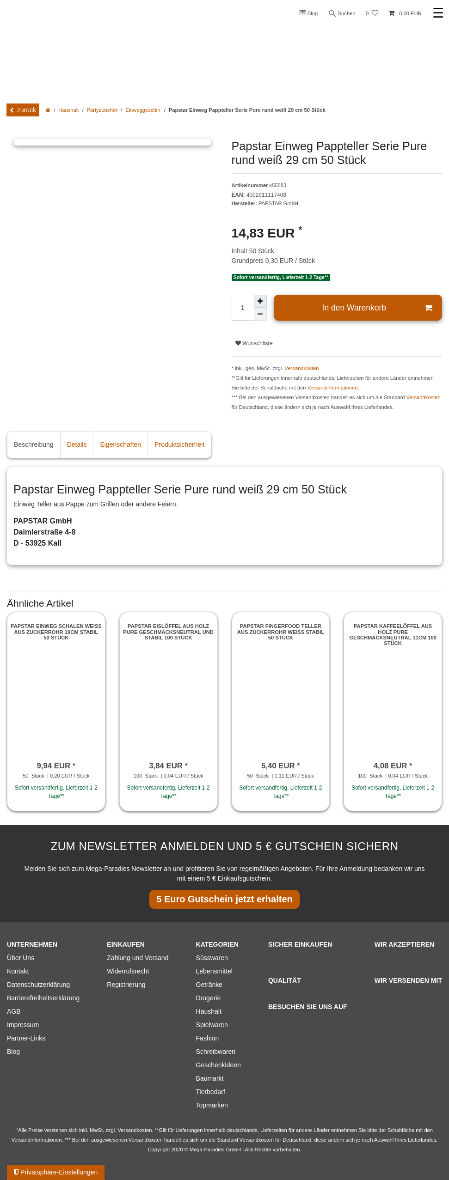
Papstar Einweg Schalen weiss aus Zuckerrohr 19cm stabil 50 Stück (56, 631)
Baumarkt (210, 1078)
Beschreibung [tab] (34, 444)
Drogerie (208, 998)
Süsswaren (212, 957)
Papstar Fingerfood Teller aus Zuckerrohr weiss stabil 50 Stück (280, 631)
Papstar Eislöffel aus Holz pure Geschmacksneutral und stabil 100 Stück (168, 631)
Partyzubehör (102, 110)
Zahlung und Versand (137, 957)
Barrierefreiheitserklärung (43, 998)
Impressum (23, 1024)
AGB (14, 1011)
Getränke (209, 984)
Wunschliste (254, 343)
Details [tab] (77, 444)
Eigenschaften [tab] (120, 444)
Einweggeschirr (142, 110)
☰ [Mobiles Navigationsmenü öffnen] (438, 13)
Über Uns (20, 957)
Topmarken (212, 1105)
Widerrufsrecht (128, 971)
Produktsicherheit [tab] (179, 444)
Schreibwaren (216, 1051)
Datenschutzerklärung (38, 984)
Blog (308, 13)
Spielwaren (212, 1024)
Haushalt (68, 110)
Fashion (207, 1038)
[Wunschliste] (372, 13)
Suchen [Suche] (342, 14)
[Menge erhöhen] (260, 301)
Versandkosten (302, 368)
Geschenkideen (218, 1065)
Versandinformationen (333, 387)
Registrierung (126, 984)
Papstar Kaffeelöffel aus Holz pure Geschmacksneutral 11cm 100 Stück (393, 634)
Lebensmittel (214, 971)
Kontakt (18, 971)
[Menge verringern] (260, 314)
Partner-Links (26, 1038)
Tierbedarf (210, 1091)
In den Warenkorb (377, 308)
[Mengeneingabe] (243, 308)
